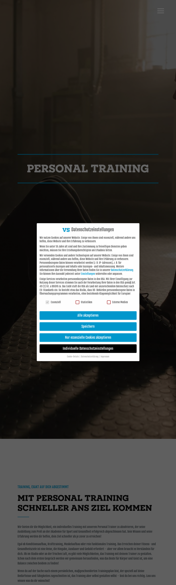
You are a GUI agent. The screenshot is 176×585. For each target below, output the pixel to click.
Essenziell (53, 298)
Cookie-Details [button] (73, 352)
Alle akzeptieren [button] (88, 311)
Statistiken (84, 298)
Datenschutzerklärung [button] (90, 352)
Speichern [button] (88, 322)
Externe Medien (117, 298)
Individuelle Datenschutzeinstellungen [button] (88, 344)
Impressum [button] (105, 352)
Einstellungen (88, 269)
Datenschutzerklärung (122, 265)
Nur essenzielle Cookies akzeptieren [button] (88, 333)
